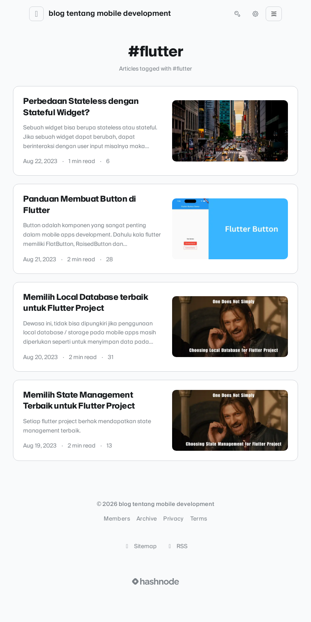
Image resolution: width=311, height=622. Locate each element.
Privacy (173, 519)
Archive (146, 519)
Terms (198, 519)
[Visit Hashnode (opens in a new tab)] (155, 581)
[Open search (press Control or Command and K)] (237, 13)
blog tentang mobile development (110, 13)
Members (117, 519)
